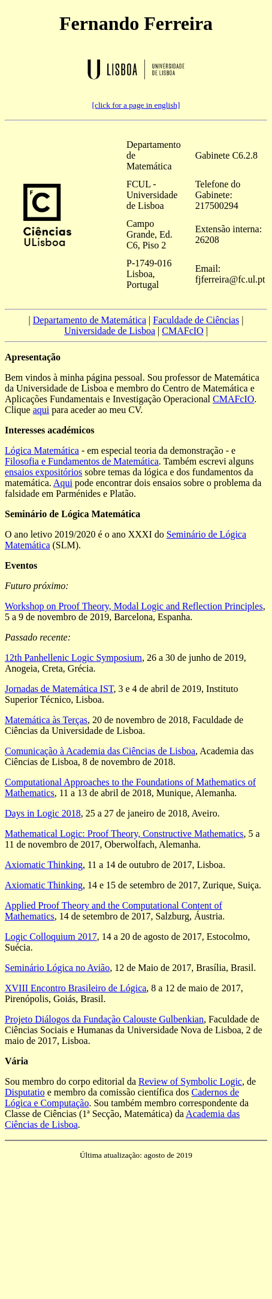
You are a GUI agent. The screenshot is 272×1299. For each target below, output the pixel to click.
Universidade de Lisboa (109, 331)
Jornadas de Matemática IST (59, 689)
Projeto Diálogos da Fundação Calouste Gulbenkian (104, 1019)
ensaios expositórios (43, 472)
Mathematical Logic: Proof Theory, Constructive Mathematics (124, 833)
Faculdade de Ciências (196, 320)
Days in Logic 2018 (43, 813)
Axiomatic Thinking (44, 865)
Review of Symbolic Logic (190, 1081)
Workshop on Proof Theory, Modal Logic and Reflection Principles (134, 606)
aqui (41, 410)
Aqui (62, 483)
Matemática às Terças (46, 720)
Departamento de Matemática (89, 320)
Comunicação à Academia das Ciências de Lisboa (100, 751)
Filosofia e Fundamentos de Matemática (82, 461)
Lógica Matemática (42, 450)
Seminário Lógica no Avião (57, 968)
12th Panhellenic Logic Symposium (73, 657)
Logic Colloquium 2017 (51, 936)
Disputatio (25, 1092)
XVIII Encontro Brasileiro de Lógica (75, 988)
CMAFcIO (182, 331)
